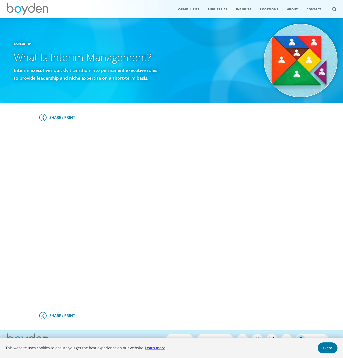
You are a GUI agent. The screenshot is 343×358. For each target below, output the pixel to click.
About (292, 9)
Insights (243, 9)
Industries (217, 9)
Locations (269, 9)
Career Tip (22, 44)
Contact (313, 9)
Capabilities (188, 9)
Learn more (155, 347)
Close (327, 348)
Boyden (27, 9)
